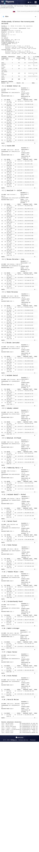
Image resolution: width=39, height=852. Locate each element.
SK (29, 2)
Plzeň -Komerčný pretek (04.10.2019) (27, 11)
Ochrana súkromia (23, 740)
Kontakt (32, 740)
